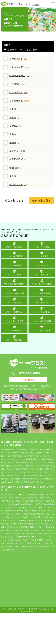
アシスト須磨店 (14, 275)
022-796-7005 (29, 373)
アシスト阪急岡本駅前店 (14, 284)
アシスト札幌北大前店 (42, 330)
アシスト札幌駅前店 (14, 330)
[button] (53, 4)
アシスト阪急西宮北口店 (42, 284)
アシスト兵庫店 (41, 256)
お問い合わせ (28, 380)
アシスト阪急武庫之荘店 (14, 293)
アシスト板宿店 (41, 265)
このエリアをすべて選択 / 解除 (22, 50)
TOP (5, 13)
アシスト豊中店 (41, 303)
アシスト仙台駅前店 (14, 312)
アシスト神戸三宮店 (14, 247)
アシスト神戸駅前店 (14, 256)
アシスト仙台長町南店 (42, 321)
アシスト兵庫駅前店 (14, 265)
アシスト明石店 (41, 275)
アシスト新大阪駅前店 (42, 293)
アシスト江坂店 (14, 303)
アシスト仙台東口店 (41, 312)
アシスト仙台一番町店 (14, 321)
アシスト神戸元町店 (41, 247)
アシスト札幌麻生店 (14, 340)
